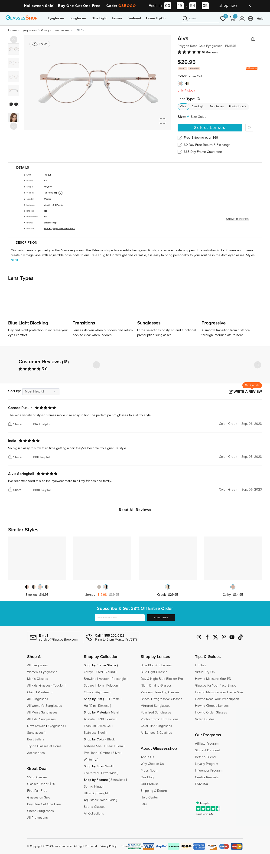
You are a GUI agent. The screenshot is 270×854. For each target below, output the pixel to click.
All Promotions (37, 817)
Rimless (103, 705)
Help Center (149, 797)
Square (89, 685)
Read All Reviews (135, 510)
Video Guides (205, 719)
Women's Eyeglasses (42, 672)
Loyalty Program (206, 764)
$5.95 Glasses (37, 777)
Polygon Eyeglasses (55, 30)
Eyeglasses (56, 18)
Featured (134, 18)
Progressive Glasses (167, 699)
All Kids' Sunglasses (41, 719)
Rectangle (118, 679)
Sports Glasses (94, 806)
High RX (48, 228)
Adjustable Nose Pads (64, 228)
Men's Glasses (37, 679)
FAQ (144, 804)
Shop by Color (94, 739)
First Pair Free (37, 790)
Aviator (104, 679)
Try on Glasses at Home (44, 746)
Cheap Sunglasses (40, 811)
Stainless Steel (94, 732)
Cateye (89, 672)
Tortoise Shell (93, 746)
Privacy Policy (108, 846)
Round (110, 672)
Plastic (111, 719)
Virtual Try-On (205, 672)
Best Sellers (35, 739)
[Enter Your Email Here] (119, 617)
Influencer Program (208, 770)
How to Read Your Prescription (217, 699)
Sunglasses (78, 18)
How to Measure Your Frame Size (219, 692)
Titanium (90, 726)
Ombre (105, 753)
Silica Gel (104, 726)
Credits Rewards (207, 777)
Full (45, 181)
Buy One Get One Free (44, 804)
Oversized (91, 773)
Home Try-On (156, 18)
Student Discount (207, 750)
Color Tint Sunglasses (156, 726)
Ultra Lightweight (96, 793)
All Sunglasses (37, 699)
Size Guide (198, 116)
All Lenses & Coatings (156, 732)
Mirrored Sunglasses (155, 705)
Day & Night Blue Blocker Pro (162, 679)
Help (260, 18)
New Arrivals (36, 726)
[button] (258, 365)
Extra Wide (109, 773)
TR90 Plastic (56, 205)
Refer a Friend (205, 757)
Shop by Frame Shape (100, 665)
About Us (147, 757)
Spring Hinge (93, 786)
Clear (183, 106)
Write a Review (248, 391)
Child (31, 692)
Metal (46, 205)
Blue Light (99, 18)
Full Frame (112, 699)
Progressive (32, 217)
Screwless (118, 780)
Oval (99, 672)
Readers (147, 692)
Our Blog (147, 777)
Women (47, 199)
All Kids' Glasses (39, 685)
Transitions (171, 719)
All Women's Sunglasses (44, 705)
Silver (116, 753)
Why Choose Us (152, 764)
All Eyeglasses (37, 665)
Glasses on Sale (38, 797)
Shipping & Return (154, 790)
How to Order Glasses (211, 712)
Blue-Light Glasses (154, 672)
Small (109, 766)
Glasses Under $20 (41, 784)
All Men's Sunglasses (42, 712)
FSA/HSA (201, 784)
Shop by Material (96, 712)
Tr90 (100, 719)
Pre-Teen (44, 692)
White (88, 759)
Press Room (149, 770)
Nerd (14, 260)
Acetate (89, 719)
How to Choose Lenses (212, 705)
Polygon (48, 187)
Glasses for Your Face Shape (216, 685)
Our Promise (150, 784)
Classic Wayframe (96, 692)
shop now (228, 5)
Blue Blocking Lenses (156, 665)
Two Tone (91, 753)
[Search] (200, 18)
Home (12, 30)
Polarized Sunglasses (156, 712)
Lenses (117, 18)
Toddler (58, 685)
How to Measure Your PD (213, 679)
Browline (90, 679)
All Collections (94, 813)
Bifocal (29, 211)
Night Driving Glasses (156, 685)
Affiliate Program (206, 743)
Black (111, 739)
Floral (120, 746)
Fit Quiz (200, 665)
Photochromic (238, 106)
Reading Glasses (167, 692)
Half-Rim (90, 705)
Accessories (36, 753)
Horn (100, 685)
